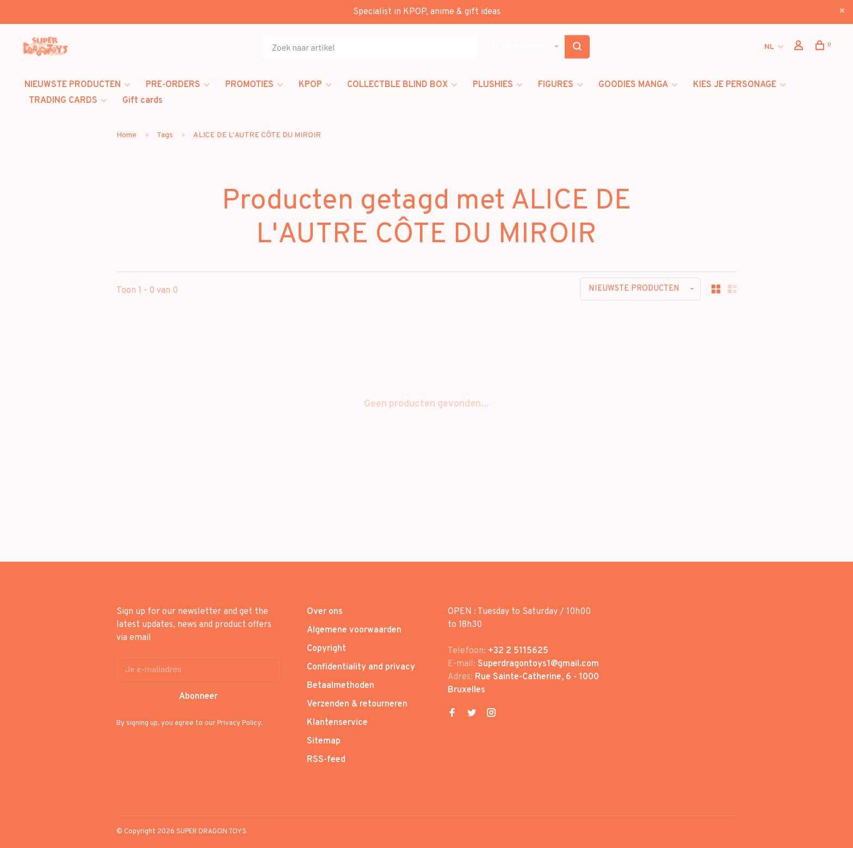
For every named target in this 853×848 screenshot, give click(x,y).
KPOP (310, 84)
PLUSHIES (493, 84)
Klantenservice (337, 722)
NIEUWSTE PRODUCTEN (72, 84)
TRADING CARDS (63, 100)
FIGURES (555, 84)
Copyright (326, 648)
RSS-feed (326, 759)
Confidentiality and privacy (361, 667)
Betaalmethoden (340, 685)
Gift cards (142, 100)
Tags (165, 135)
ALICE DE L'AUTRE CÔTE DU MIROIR (257, 135)
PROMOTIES (249, 84)
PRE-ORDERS (173, 84)
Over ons (325, 611)
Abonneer (198, 696)
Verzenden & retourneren (357, 704)
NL (769, 47)
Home (126, 135)
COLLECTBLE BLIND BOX (397, 84)
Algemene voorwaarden (354, 630)
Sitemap (324, 741)
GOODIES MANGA (633, 84)
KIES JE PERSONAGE (734, 84)
